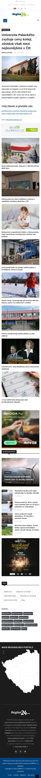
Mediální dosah (32, 725)
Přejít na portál (33, 129)
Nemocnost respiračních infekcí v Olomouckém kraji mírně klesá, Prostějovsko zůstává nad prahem (20, 234)
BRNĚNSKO (4, 502)
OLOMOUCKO (6, 30)
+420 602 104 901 (14, 744)
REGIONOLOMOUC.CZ (14, 120)
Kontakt (15, 5)
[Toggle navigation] (5, 20)
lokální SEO (29, 741)
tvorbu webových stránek (16, 738)
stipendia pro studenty (28, 596)
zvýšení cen (8, 592)
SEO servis (31, 5)
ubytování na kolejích (23, 592)
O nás (10, 5)
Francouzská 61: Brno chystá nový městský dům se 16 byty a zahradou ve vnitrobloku (27, 504)
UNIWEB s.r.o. (9, 733)
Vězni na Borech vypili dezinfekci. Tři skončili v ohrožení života (24, 516)
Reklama (23, 5)
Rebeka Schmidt (7, 53)
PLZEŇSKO (8, 472)
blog (22, 600)
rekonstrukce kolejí (10, 600)
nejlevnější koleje (10, 596)
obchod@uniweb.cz (21, 747)
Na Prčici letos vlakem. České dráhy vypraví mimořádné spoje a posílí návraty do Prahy (27, 528)
